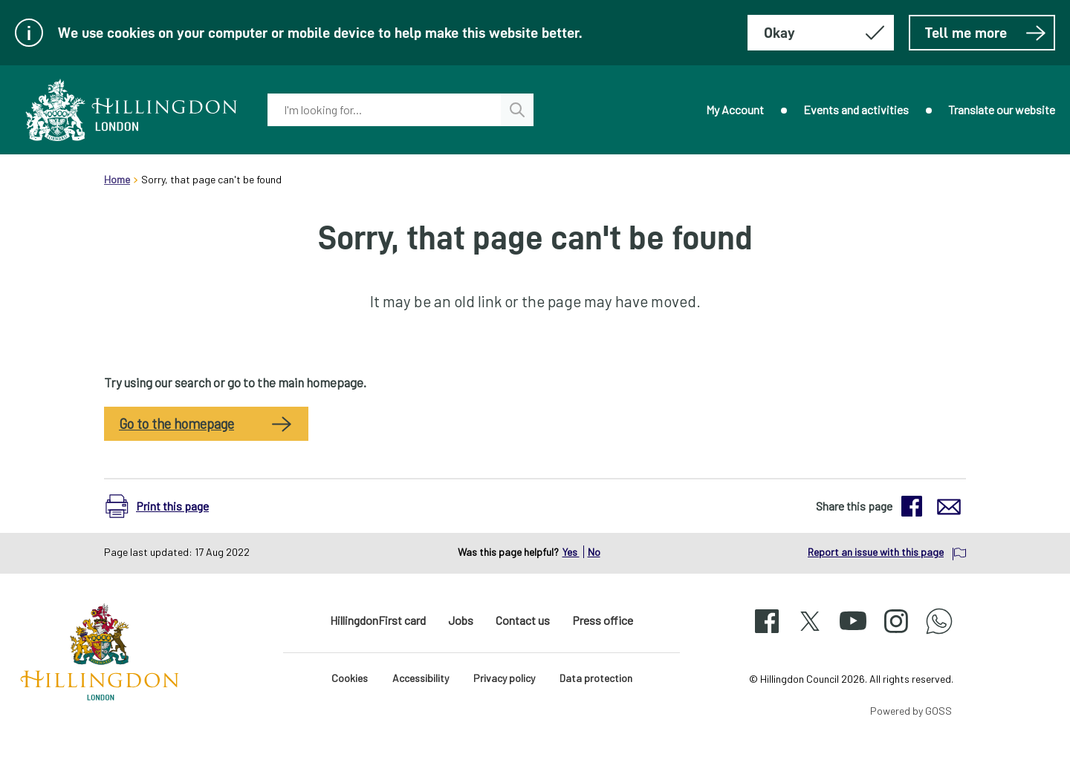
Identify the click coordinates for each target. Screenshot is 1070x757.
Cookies (349, 678)
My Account (735, 109)
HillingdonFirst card (378, 620)
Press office (602, 620)
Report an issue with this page (876, 551)
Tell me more (985, 32)
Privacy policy (504, 678)
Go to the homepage (176, 424)
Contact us (523, 620)
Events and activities (856, 109)
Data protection (596, 678)
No (594, 551)
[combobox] (384, 110)
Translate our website (1001, 109)
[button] (164, 506)
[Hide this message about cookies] (821, 32)
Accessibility (420, 678)
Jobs (460, 620)
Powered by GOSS (911, 710)
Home (117, 179)
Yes (571, 551)
